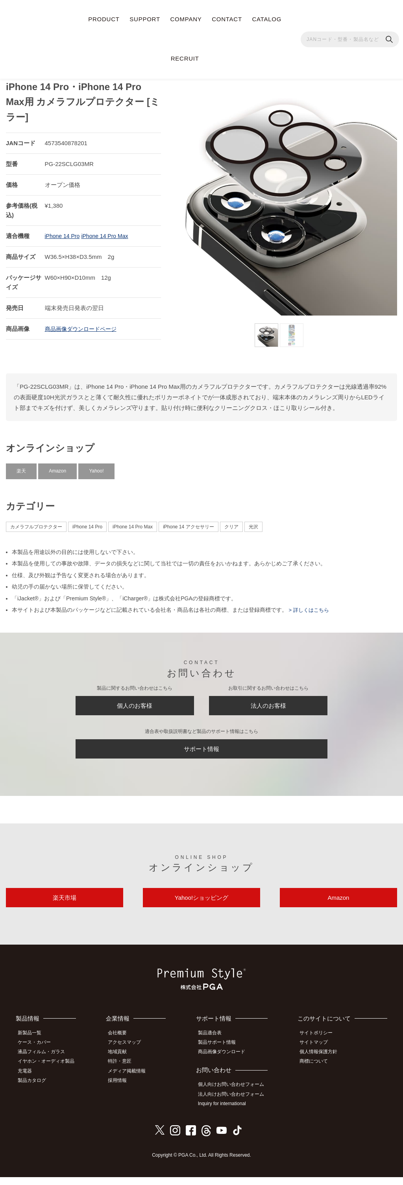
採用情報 (122, 1089)
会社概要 (122, 1045)
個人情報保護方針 (323, 1063)
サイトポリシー (320, 1045)
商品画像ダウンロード (226, 1063)
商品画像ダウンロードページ (83, 324)
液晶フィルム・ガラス (45, 1063)
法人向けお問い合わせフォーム (236, 1103)
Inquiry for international (227, 1112)
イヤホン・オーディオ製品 (50, 1071)
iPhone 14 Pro (63, 231)
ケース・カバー (38, 1054)
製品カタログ (36, 1089)
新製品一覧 (33, 1045)
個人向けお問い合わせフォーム (236, 1095)
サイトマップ (318, 1054)
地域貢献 (122, 1063)
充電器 (29, 1080)
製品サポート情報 (221, 1054)
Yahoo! (96, 466)
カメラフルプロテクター (36, 522)
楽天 (21, 466)
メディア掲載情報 (132, 1080)
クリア (231, 522)
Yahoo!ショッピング (201, 907)
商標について (318, 1071)
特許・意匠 (125, 1071)
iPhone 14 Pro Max (109, 231)
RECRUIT (185, 58)
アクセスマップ (129, 1054)
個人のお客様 (134, 703)
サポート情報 (201, 752)
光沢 (253, 522)
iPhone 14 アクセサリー (188, 522)
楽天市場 (64, 907)
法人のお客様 (268, 703)
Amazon (57, 466)
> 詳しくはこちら (309, 605)
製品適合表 (214, 1045)
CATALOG (266, 19)
